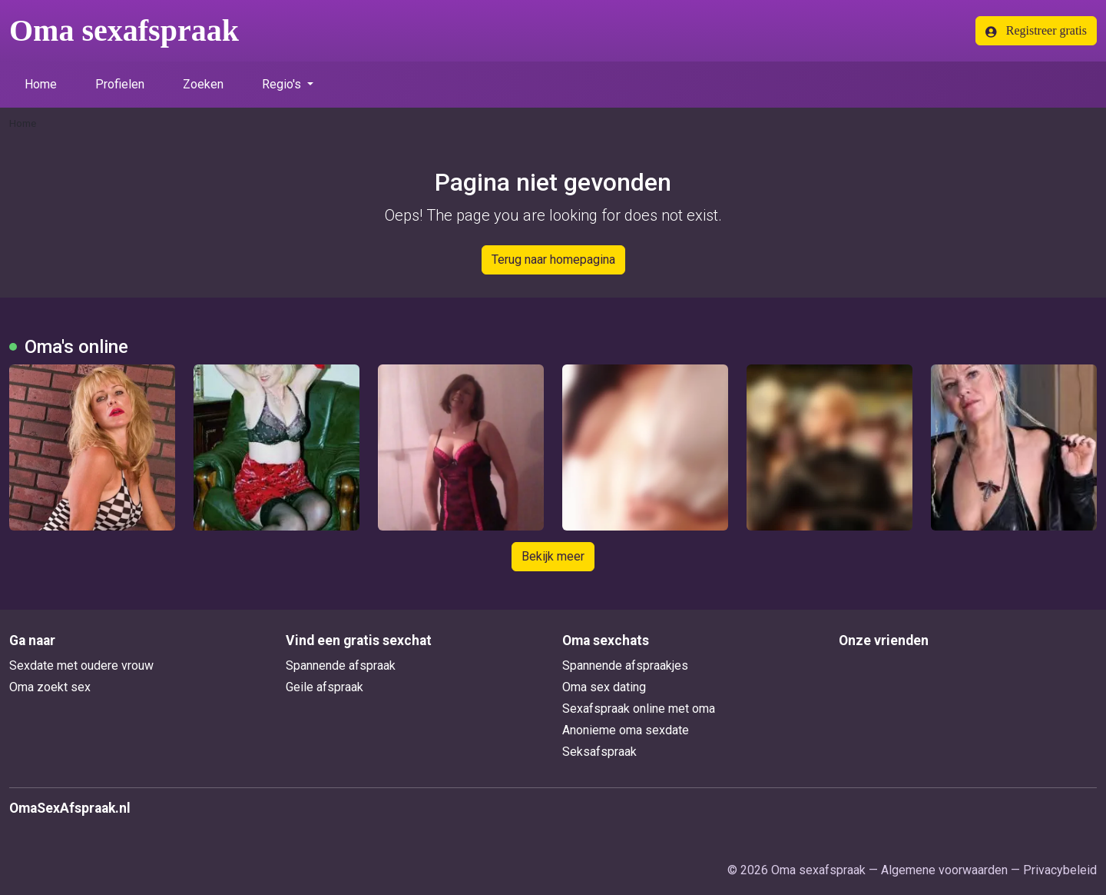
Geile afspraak (324, 687)
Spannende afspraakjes (625, 665)
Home (41, 84)
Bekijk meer (553, 556)
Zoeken (203, 84)
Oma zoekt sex (50, 687)
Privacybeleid (1060, 870)
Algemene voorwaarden (944, 870)
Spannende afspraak (341, 665)
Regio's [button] (283, 84)
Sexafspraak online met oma (638, 708)
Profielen (119, 84)
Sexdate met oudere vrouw (81, 665)
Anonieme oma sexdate (625, 730)
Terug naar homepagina (553, 259)
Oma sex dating (604, 687)
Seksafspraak (599, 751)
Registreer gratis (1036, 31)
